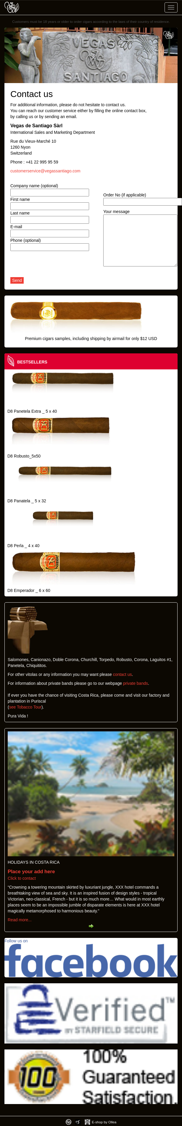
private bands (135, 683)
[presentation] (55, 265)
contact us (122, 674)
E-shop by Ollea (104, 1122)
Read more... (20, 919)
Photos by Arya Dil (78, 1122)
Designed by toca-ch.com (68, 1122)
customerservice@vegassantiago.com (45, 171)
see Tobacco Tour (25, 707)
